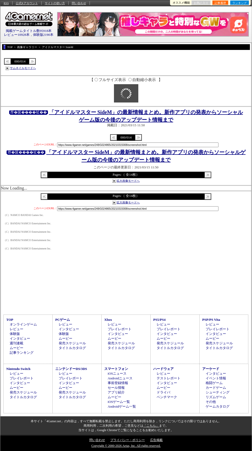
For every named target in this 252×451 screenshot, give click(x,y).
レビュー (16, 329)
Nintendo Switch (18, 369)
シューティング (217, 392)
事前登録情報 (118, 383)
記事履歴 (220, 2)
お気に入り (201, 2)
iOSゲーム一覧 (119, 402)
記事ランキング (22, 353)
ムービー (16, 348)
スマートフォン (116, 369)
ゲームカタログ (217, 406)
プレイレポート (120, 329)
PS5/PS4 (159, 320)
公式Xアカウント (27, 3)
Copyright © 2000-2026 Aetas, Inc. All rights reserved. (126, 446)
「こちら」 (151, 425)
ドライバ (163, 392)
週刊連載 (16, 343)
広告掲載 (156, 440)
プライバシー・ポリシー (127, 440)
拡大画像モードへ (128, 180)
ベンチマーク (167, 397)
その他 (211, 402)
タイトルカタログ (72, 348)
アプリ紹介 (116, 392)
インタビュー (20, 338)
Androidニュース (120, 378)
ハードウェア (163, 369)
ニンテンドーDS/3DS (71, 369)
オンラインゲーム (23, 324)
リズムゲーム (216, 397)
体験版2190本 (43, 35)
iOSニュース (117, 373)
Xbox (108, 320)
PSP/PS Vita (211, 320)
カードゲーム (216, 388)
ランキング (239, 2)
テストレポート (168, 378)
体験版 (15, 334)
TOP (9, 320)
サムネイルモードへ (23, 68)
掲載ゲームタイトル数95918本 (29, 31)
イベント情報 (216, 378)
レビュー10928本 (17, 35)
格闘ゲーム (214, 383)
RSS (6, 3)
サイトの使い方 (55, 3)
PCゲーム (62, 320)
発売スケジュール (72, 343)
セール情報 (116, 388)
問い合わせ (79, 3)
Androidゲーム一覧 (122, 406)
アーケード (210, 369)
